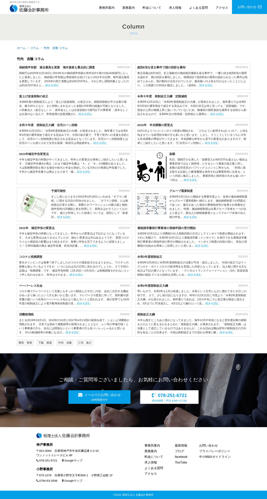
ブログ (179, 451)
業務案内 (128, 7)
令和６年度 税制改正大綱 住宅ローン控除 (48, 125)
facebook (181, 456)
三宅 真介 (85, 342)
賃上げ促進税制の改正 (33, 96)
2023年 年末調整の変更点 (155, 125)
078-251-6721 (46, 460)
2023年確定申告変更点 (34, 154)
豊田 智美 (25, 342)
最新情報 (181, 445)
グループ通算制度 (181, 190)
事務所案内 (107, 7)
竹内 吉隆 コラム (56, 47)
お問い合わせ (208, 445)
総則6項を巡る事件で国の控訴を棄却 (161, 67)
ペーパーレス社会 (30, 285)
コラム (34, 47)
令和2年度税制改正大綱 (152, 285)
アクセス (222, 7)
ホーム (21, 47)
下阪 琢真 (45, 342)
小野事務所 (44, 469)
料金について (152, 7)
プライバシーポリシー (214, 451)
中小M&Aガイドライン (215, 456)
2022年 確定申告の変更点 (37, 228)
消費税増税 (26, 314)
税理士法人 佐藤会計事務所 (137, 494)
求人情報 (175, 7)
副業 (172, 154)
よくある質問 (198, 7)
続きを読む (52, 85)
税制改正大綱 (146, 314)
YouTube (181, 462)
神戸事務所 (44, 445)
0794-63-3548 (46, 480)
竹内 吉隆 (65, 342)
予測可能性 (58, 190)
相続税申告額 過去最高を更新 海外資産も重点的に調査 (57, 67)
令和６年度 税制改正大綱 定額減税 (163, 96)
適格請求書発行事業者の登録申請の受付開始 (166, 228)
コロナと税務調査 (30, 256)
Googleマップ (72, 460)
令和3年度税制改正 (149, 256)
